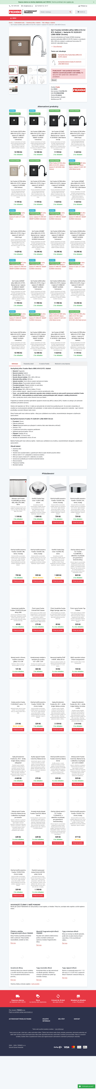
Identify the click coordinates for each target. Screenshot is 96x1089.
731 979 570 (15, 6)
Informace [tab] (15, 364)
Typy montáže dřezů (44, 968)
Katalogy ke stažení (48, 1034)
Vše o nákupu (47, 1043)
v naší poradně (35, 984)
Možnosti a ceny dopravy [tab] (62, 364)
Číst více (13, 943)
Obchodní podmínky (49, 1026)
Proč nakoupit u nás (48, 1031)
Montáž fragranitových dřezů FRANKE (47, 932)
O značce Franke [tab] (44, 364)
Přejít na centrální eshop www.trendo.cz (21, 1012)
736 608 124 (80, 1034)
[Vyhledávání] (56, 12)
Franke (58, 87)
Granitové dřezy (17, 968)
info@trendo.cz (28, 6)
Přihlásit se (61, 1024)
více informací (59, 1062)
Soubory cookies (48, 1041)
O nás (44, 1029)
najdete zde (70, 2)
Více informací (57, 46)
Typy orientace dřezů (70, 931)
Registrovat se (62, 1027)
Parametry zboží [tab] (28, 364)
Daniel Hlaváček (18, 1080)
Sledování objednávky (64, 1022)
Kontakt (45, 1046)
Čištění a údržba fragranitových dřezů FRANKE (22, 932)
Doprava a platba (48, 1024)
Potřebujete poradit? (86, 1086)
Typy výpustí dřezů (69, 968)
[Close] (93, 2)
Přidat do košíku (18, 522)
